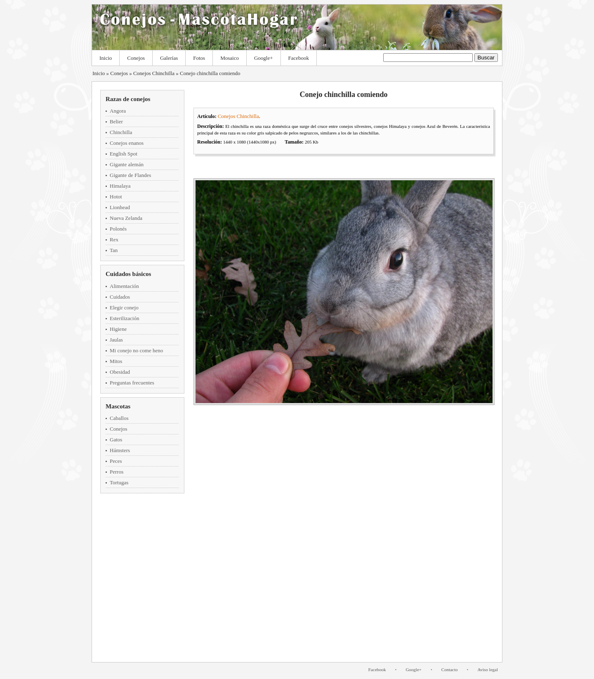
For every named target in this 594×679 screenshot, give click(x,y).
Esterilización (124, 318)
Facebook (298, 58)
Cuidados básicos (128, 274)
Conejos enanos (127, 143)
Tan (114, 250)
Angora (118, 111)
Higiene (118, 329)
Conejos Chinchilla (153, 73)
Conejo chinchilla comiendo (210, 73)
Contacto (449, 669)
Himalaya (120, 186)
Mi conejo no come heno (136, 350)
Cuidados (120, 297)
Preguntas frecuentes (132, 383)
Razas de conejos (128, 99)
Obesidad (120, 372)
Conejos (136, 58)
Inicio (105, 58)
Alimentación (124, 286)
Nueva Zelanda (126, 218)
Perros (116, 472)
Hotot (116, 196)
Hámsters (120, 450)
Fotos (199, 58)
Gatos (116, 439)
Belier (116, 121)
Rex (114, 239)
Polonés (118, 229)
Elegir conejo (124, 307)
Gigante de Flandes (130, 175)
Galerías (169, 58)
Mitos (116, 361)
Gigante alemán (127, 164)
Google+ (263, 58)
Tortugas (119, 482)
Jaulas (116, 340)
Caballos (119, 418)
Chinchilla (121, 132)
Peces (116, 461)
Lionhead (120, 207)
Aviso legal (487, 669)
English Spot (123, 154)
